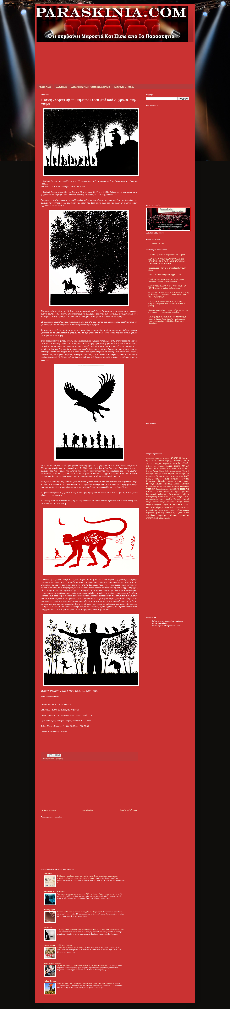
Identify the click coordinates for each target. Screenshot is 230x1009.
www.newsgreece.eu (52, 963)
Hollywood (184, 458)
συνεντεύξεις (152, 518)
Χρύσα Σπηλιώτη (162, 489)
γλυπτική (185, 492)
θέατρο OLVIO (183, 497)
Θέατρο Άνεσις (152, 471)
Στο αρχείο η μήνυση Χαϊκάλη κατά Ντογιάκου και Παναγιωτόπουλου (82, 965)
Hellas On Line (50, 981)
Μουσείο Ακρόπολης (164, 484)
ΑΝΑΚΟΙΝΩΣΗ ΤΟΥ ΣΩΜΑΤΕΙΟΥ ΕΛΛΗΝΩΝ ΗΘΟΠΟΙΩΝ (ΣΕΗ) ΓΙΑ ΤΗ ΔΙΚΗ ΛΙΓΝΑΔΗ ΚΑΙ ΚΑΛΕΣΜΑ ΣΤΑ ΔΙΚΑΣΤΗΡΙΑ (166, 261)
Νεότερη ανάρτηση (49, 810)
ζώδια (172, 496)
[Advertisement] (94, 48)
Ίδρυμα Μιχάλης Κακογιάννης (170, 461)
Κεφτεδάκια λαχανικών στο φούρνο (70, 947)
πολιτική (172, 515)
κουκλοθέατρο (151, 510)
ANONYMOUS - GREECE (54, 892)
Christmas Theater (161, 458)
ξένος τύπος (183, 513)
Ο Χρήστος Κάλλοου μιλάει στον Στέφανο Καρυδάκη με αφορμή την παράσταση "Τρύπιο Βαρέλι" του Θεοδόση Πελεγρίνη (168, 295)
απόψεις (150, 491)
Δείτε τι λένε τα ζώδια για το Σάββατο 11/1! (164, 275)
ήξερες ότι (174, 489)
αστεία (159, 491)
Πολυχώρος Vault (164, 486)
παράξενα (150, 515)
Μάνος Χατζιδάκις (171, 479)
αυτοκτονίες (168, 492)
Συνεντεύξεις (61, 87)
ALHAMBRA (150, 458)
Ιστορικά (174, 476)
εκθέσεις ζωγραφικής (55, 759)
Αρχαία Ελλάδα (181, 463)
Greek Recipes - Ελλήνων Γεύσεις (58, 945)
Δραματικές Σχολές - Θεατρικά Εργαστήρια (90, 87)
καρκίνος (173, 504)
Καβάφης (149, 479)
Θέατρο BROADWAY (168, 468)
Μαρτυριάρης (49, 910)
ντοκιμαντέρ (171, 513)
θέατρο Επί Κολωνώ (181, 499)
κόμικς (179, 510)
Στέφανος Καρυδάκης (180, 486)
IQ (147, 461)
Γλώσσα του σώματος (155, 466)
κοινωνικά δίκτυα (182, 508)
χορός (167, 518)
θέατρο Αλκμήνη (152, 499)
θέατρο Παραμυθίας (167, 502)
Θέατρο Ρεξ (150, 476)
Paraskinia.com (158, 243)
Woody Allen (153, 461)
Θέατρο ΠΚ (184, 474)
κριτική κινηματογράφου (167, 510)
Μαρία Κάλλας (174, 481)
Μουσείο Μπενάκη (181, 484)
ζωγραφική (163, 496)
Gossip (174, 458)
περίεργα (162, 515)
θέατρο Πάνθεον (152, 502)
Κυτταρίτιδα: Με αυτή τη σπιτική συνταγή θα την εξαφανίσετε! (79, 912)
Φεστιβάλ (150, 489)
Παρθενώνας (151, 486)
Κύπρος (158, 479)
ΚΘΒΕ (186, 476)
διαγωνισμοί (151, 494)
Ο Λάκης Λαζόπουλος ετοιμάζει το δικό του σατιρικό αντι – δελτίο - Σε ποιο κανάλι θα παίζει (168, 311)
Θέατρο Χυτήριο (162, 476)
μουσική (160, 512)
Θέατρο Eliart (183, 469)
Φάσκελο (48, 927)
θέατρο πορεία (183, 502)
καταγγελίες (183, 504)
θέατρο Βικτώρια (166, 499)
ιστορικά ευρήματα (153, 504)
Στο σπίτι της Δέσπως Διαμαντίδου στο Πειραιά (166, 255)
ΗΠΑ (156, 468)
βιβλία (177, 491)
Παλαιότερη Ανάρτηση (128, 810)
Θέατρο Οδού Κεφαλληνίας (166, 474)
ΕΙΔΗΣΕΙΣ (48, 874)
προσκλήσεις (184, 515)
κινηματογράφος (153, 507)
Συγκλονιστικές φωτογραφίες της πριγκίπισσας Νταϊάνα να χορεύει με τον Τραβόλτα (166, 280)
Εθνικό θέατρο (173, 466)
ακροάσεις (184, 489)
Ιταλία (181, 476)
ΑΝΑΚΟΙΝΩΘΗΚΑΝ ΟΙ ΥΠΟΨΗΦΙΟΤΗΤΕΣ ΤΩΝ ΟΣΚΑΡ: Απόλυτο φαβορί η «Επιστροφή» (167, 287)
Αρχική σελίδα (45, 87)
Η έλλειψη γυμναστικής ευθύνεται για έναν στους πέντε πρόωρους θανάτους (85, 983)
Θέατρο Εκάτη (164, 471)
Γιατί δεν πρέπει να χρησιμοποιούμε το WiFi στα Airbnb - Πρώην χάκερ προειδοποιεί (88, 894)
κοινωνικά (168, 507)
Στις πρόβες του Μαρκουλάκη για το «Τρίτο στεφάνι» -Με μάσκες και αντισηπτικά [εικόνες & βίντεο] (167, 303)
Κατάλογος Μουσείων (124, 87)
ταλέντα (162, 518)
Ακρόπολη (167, 463)
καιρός (166, 504)
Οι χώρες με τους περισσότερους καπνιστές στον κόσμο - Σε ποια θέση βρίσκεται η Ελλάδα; (91, 929)
